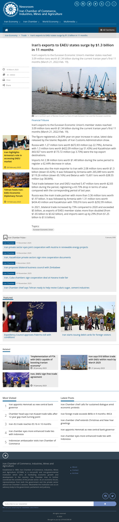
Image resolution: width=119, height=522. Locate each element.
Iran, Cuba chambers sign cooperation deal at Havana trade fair (36, 277)
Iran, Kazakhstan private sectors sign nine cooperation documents (37, 257)
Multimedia (70, 21)
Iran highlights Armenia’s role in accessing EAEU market (13, 157)
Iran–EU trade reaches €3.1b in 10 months (30, 424)
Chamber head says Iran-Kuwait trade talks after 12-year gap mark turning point (33, 415)
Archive (75, 473)
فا (114, 4)
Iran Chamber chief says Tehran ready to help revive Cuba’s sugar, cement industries (46, 287)
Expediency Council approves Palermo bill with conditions (27, 336)
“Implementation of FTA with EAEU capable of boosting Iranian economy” (43, 361)
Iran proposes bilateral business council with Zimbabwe (32, 267)
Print (6, 80)
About (74, 467)
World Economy (51, 21)
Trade (24, 35)
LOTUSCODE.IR (66, 520)
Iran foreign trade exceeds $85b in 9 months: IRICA (86, 413)
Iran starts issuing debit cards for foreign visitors (86, 334)
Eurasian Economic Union (43, 229)
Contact (75, 470)
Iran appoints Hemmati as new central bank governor (88, 429)
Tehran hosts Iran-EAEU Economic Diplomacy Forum (13, 192)
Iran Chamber (31, 21)
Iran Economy (12, 21)
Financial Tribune (40, 120)
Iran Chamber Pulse (17, 237)
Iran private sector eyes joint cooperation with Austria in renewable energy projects (46, 247)
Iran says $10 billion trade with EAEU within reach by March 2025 (102, 359)
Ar (108, 4)
